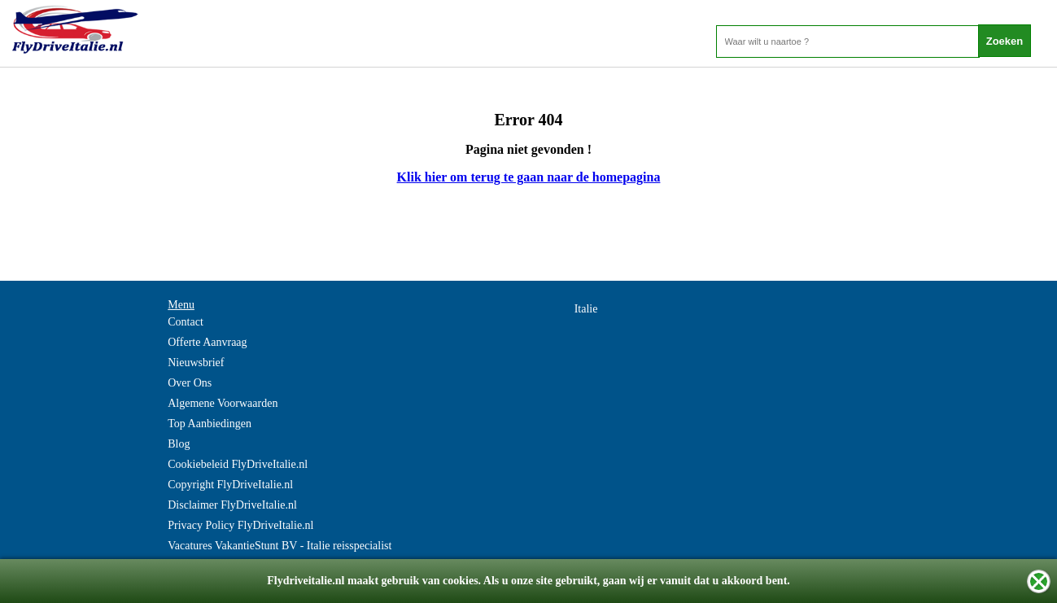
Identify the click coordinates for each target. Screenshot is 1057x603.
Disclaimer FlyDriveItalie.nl (232, 505)
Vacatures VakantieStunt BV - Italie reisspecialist (279, 546)
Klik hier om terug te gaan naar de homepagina (529, 177)
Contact (185, 322)
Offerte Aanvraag (207, 342)
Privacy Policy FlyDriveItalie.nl (240, 525)
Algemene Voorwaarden (222, 403)
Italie (586, 309)
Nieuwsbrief (196, 362)
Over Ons (190, 383)
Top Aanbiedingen (209, 423)
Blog (179, 444)
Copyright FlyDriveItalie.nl (230, 484)
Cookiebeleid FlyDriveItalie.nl (238, 464)
